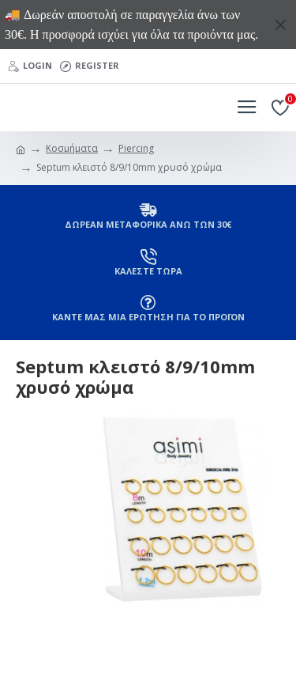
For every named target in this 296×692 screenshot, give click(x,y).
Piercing (136, 148)
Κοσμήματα (72, 148)
